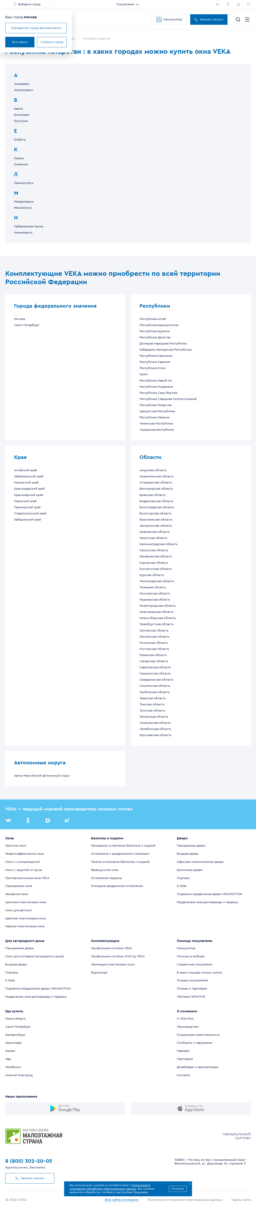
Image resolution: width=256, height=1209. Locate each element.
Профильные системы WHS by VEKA (118, 956)
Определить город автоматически (36, 28)
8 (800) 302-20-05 (28, 1161)
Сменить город (52, 42)
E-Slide (181, 886)
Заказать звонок (208, 19)
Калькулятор (169, 19)
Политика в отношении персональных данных (185, 1200)
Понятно (178, 1188)
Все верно (20, 42)
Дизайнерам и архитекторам (197, 1067)
